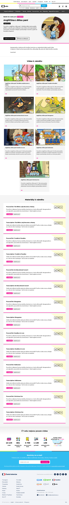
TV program (40, 1)
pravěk (37, 8)
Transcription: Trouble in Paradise (16, 254)
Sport (30, 1)
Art (49, 1)
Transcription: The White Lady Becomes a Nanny (20, 222)
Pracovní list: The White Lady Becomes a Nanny (20, 206)
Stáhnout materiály (9, 38)
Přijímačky (45, 11)
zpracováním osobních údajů (58, 466)
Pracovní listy (35, 11)
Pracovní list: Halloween (13, 364)
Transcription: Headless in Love (15, 349)
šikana (44, 8)
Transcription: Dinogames (14, 317)
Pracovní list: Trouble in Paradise (16, 238)
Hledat (44, 5)
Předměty (17, 11)
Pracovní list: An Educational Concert (17, 270)
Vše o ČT (53, 1)
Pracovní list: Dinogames (13, 301)
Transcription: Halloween (13, 380)
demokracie (32, 8)
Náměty (29, 11)
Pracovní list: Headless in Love (15, 333)
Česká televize (17, 1)
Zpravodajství (24, 1)
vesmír (41, 8)
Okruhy (24, 11)
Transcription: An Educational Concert (17, 285)
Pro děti (46, 1)
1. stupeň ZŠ (20, 16)
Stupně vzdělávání (8, 11)
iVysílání (34, 1)
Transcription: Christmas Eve (14, 412)
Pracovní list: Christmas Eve (14, 396)
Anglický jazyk (7, 23)
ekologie (27, 8)
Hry (41, 11)
